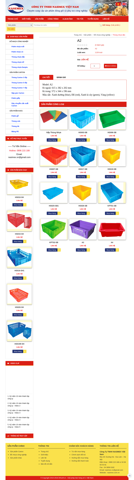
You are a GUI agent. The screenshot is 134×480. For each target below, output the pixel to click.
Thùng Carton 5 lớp (19, 83)
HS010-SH (19, 197)
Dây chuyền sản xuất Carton (20, 104)
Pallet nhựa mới (18, 47)
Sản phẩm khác (16, 111)
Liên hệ (106, 19)
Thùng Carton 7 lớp (19, 88)
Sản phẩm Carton (17, 72)
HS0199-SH (19, 344)
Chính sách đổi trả (78, 455)
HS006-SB (112, 132)
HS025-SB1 (54, 206)
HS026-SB (83, 206)
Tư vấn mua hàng (78, 452)
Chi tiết (46, 77)
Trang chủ (13, 19)
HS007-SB (53, 169)
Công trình (53, 19)
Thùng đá (15, 126)
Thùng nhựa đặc (18, 57)
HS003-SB (83, 132)
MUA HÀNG (110, 66)
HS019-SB (112, 169)
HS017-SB (83, 169)
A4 (112, 242)
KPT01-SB (112, 206)
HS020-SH (19, 307)
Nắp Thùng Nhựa (53, 132)
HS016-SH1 (19, 271)
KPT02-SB (53, 242)
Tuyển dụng (93, 19)
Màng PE (15, 131)
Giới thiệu (26, 19)
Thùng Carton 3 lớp (19, 77)
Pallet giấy (16, 98)
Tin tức (80, 19)
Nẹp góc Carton (18, 93)
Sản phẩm (39, 19)
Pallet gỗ (15, 116)
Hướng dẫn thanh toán (80, 461)
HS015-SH (19, 234)
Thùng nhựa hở (18, 62)
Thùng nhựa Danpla (19, 67)
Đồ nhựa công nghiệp (19, 41)
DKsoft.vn (62, 478)
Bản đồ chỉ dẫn (46, 464)
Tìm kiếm (11, 29)
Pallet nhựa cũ (17, 52)
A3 (83, 242)
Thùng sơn (16, 121)
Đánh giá (61, 77)
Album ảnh (68, 19)
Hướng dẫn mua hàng (80, 458)
